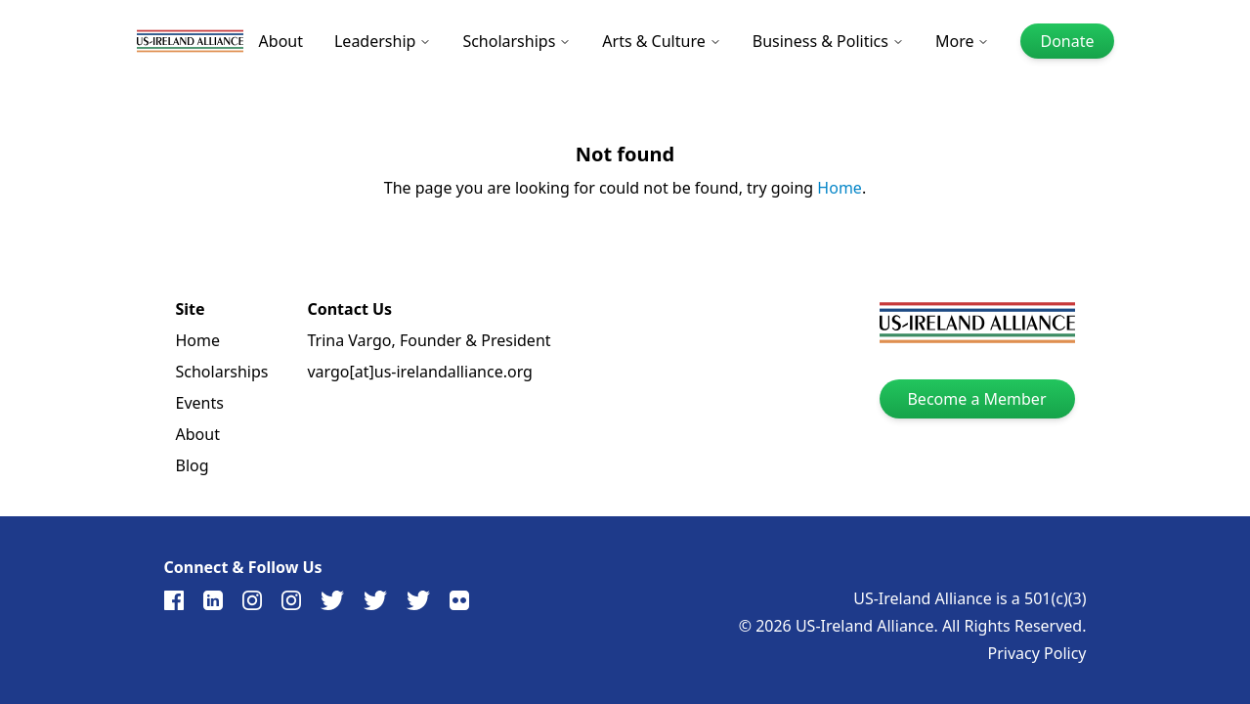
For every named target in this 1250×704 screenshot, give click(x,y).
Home (839, 187)
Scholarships (516, 41)
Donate (1067, 41)
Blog (192, 465)
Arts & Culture (661, 41)
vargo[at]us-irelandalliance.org (420, 371)
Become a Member (976, 399)
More (962, 41)
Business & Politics (828, 41)
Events (200, 403)
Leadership (382, 41)
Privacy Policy (1037, 653)
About (281, 41)
